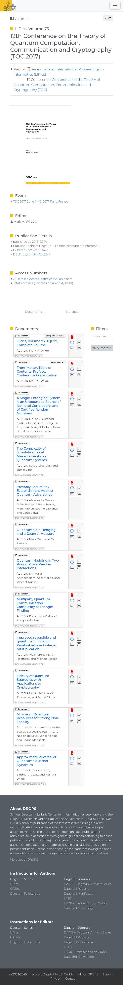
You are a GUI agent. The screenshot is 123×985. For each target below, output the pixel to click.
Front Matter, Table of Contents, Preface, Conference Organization (37, 371)
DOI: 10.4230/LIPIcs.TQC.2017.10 (29, 784)
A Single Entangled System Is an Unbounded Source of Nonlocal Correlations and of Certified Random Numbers (39, 405)
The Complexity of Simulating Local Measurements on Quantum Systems (32, 454)
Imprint (108, 974)
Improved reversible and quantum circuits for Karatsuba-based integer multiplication (37, 643)
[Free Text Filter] (102, 336)
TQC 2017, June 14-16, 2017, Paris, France (40, 201)
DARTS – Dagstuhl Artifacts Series (87, 884)
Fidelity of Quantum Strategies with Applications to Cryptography (33, 681)
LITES (68, 898)
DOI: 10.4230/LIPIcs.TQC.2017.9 (29, 745)
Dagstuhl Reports (76, 888)
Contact (70, 978)
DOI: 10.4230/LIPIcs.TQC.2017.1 (29, 437)
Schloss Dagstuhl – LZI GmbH (52, 974)
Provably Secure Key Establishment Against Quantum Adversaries (35, 490)
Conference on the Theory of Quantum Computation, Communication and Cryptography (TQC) (57, 84)
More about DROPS (24, 859)
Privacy (56, 978)
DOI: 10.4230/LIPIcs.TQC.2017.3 (29, 518)
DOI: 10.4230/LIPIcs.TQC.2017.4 (29, 549)
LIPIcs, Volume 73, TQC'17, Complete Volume (37, 343)
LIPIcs (14, 884)
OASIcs (15, 888)
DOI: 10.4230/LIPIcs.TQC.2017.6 (29, 626)
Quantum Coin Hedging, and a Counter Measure (36, 532)
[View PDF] (72, 337)
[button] (108, 18)
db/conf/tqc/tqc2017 (36, 254)
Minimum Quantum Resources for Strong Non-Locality (38, 718)
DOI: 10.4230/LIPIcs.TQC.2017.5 (29, 587)
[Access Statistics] (79, 342)
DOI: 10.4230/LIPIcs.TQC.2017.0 (29, 386)
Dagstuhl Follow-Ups (25, 893)
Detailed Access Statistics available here (42, 279)
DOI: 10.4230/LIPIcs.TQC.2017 (28, 356)
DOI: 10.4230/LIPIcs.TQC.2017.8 (29, 702)
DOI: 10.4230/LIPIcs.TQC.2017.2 (29, 475)
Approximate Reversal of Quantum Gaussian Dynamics (36, 761)
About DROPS (88, 974)
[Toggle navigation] (115, 6)
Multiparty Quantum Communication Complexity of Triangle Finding (35, 605)
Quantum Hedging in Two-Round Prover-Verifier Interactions (38, 564)
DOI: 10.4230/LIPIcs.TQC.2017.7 (29, 664)
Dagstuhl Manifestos (78, 893)
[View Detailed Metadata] (72, 342)
